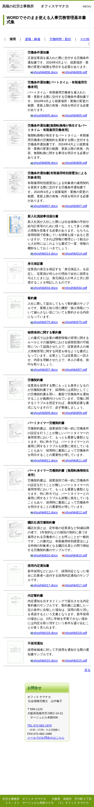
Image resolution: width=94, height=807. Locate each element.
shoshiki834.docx (44, 288)
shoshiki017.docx (44, 585)
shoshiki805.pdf (74, 115)
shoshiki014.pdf (74, 253)
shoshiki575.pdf (74, 322)
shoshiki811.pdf (74, 460)
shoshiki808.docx (44, 163)
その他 (84, 39)
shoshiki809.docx (44, 413)
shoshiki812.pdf (74, 512)
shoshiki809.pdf (74, 413)
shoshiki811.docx (44, 460)
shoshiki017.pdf (74, 585)
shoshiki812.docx (44, 512)
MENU (87, 6)
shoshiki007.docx (44, 369)
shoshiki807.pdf (74, 206)
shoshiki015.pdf (74, 660)
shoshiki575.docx (44, 322)
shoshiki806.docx (44, 72)
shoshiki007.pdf (74, 369)
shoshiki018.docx (44, 633)
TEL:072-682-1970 (39, 725)
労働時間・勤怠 (60, 39)
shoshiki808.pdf (74, 163)
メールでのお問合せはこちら (45, 737)
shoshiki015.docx (44, 660)
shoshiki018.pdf (74, 633)
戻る (87, 670)
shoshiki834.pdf (74, 288)
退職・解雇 (32, 39)
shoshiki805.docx (44, 115)
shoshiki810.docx (44, 555)
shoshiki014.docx (44, 253)
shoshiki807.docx (44, 206)
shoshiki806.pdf (74, 72)
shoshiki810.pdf (74, 555)
